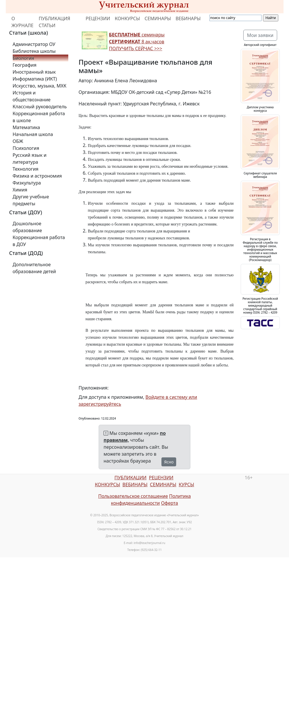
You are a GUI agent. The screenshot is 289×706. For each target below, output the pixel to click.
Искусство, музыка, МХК (40, 86)
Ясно (169, 462)
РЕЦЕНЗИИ (98, 18)
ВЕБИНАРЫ (188, 18)
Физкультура (27, 183)
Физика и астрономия (37, 176)
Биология (23, 58)
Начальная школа (33, 134)
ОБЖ (18, 141)
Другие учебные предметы (31, 200)
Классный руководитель (40, 106)
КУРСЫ (186, 484)
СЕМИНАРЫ (158, 18)
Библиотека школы (34, 51)
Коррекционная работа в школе (39, 117)
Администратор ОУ (34, 44)
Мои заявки (260, 35)
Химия (20, 190)
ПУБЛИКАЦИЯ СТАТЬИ (54, 22)
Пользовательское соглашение (133, 496)
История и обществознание (32, 96)
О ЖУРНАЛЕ (23, 22)
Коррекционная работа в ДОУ (39, 240)
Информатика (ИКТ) (35, 79)
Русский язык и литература (30, 158)
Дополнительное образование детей (34, 268)
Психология (26, 148)
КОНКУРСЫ (127, 18)
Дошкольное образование (27, 227)
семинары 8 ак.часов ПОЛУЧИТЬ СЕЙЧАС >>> (137, 41)
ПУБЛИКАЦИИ (130, 477)
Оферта (169, 503)
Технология (25, 169)
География (24, 65)
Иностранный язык (34, 72)
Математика (26, 127)
